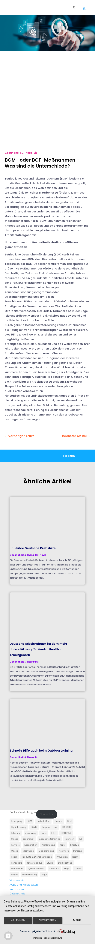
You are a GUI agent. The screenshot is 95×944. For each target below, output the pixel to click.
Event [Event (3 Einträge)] (44, 833)
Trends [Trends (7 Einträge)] (78, 868)
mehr (77, 920)
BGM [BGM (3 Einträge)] (29, 821)
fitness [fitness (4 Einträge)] (14, 838)
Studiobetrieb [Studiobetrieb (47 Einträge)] (65, 862)
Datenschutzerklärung (53, 938)
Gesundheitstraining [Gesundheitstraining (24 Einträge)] (49, 838)
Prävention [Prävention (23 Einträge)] (62, 856)
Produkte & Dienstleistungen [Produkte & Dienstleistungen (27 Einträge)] (37, 856)
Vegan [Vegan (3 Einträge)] (14, 874)
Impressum (17, 889)
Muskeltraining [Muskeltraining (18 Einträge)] (46, 850)
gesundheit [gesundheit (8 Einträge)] (28, 838)
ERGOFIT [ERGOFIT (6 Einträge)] (66, 827)
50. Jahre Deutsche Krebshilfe (33, 548)
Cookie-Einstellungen (23, 812)
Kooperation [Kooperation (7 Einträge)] (30, 844)
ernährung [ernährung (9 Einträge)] (30, 833)
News (43, 555)
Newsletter (46, 814)
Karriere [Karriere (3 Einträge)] (15, 844)
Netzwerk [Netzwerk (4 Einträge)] (64, 850)
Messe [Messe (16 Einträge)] (14, 850)
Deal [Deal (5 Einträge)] (69, 821)
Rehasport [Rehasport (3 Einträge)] (16, 862)
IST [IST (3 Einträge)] (80, 838)
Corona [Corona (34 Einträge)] (58, 821)
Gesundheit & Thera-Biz (21, 153)
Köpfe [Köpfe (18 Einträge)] (63, 844)
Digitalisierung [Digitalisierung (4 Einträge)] (18, 827)
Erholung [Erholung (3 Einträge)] (15, 833)
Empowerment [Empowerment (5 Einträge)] (49, 827)
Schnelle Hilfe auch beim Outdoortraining (41, 750)
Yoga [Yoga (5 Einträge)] (44, 874)
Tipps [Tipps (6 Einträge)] (67, 868)
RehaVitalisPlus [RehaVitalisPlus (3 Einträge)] (34, 862)
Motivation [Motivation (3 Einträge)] (28, 850)
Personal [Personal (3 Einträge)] (77, 850)
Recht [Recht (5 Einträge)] (75, 856)
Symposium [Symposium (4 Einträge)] (17, 868)
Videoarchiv (17, 880)
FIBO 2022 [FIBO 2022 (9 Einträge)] (66, 833)
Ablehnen (18, 920)
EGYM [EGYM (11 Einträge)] (34, 827)
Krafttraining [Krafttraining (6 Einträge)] (48, 844)
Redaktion (69, 455)
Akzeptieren (47, 920)
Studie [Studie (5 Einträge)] (50, 862)
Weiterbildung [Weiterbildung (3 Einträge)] (29, 874)
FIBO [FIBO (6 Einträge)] (53, 833)
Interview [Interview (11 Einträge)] (69, 838)
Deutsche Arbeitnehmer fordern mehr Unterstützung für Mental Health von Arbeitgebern (38, 649)
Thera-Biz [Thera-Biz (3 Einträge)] (54, 868)
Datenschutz (17, 893)
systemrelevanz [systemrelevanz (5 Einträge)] (36, 868)
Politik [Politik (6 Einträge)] (14, 856)
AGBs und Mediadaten (24, 884)
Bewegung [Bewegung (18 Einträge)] (16, 821)
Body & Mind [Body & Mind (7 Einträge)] (43, 821)
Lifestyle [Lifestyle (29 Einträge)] (74, 844)
